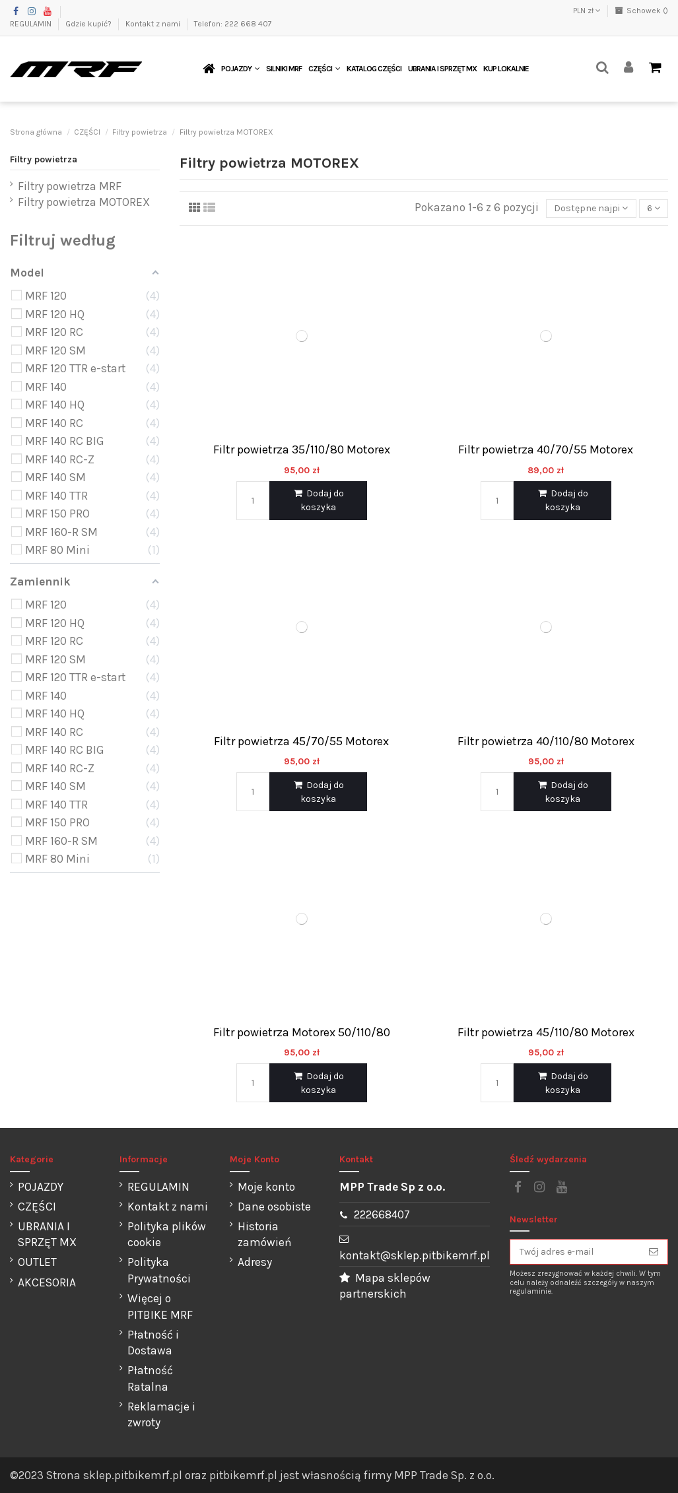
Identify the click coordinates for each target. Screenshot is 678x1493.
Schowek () (641, 10)
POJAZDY (40, 1186)
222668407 (382, 1214)
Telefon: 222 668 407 (233, 23)
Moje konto (266, 1186)
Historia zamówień (265, 1234)
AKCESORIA (47, 1282)
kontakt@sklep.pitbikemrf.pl (414, 1255)
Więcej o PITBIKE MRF (160, 1306)
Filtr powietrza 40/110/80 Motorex (546, 741)
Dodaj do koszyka (318, 500)
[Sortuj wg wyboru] (591, 208)
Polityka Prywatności (159, 1270)
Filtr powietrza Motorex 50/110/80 (301, 1032)
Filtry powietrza (43, 159)
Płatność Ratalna (150, 1378)
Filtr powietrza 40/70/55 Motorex (545, 449)
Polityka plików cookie (166, 1234)
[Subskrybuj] (653, 1252)
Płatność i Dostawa (153, 1343)
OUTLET (37, 1262)
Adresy (255, 1262)
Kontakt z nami (153, 23)
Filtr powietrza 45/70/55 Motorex (301, 741)
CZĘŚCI (37, 1206)
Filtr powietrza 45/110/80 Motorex (546, 1032)
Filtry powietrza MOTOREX (84, 202)
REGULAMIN (31, 23)
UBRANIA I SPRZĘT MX (47, 1234)
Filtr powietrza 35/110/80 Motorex (301, 449)
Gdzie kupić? (89, 23)
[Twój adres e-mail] (575, 1252)
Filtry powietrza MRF (69, 186)
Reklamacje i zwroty (161, 1415)
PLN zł (587, 10)
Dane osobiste (274, 1206)
